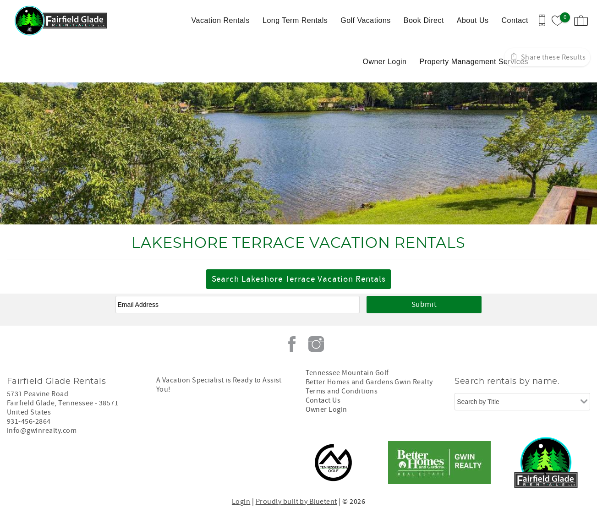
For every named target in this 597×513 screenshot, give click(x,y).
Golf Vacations (365, 20)
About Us (473, 20)
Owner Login (384, 61)
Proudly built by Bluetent (296, 501)
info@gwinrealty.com (42, 430)
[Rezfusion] (85, 462)
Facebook (292, 344)
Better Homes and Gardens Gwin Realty (369, 382)
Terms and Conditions (342, 391)
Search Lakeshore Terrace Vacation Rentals (299, 279)
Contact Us (323, 400)
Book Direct (424, 20)
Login (241, 501)
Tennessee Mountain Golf (347, 372)
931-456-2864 (29, 421)
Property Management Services (473, 61)
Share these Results (552, 57)
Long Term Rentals (295, 20)
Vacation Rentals (221, 20)
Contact (514, 20)
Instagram (316, 344)
